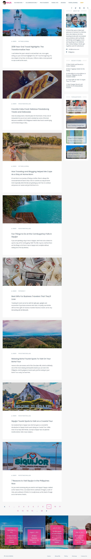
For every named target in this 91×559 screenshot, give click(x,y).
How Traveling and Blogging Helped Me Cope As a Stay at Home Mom (31, 173)
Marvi (13, 41)
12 (18, 511)
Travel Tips (54, 2)
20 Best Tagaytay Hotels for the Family (75, 69)
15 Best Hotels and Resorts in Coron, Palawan (74, 65)
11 (60, 507)
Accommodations (31, 2)
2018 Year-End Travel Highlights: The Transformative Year (27, 48)
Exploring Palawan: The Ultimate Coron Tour (74, 155)
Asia (29, 103)
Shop (81, 2)
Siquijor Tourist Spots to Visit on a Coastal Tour (32, 421)
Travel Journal (73, 2)
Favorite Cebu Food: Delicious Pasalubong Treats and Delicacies (30, 110)
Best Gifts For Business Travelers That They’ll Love (31, 297)
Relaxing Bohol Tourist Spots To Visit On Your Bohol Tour (31, 360)
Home (49, 556)
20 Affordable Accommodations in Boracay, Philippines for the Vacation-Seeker (76, 75)
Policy (66, 556)
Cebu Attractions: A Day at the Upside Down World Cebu (75, 109)
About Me (57, 556)
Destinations (18, 2)
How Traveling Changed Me (76, 125)
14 (27, 511)
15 (32, 511)
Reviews (63, 2)
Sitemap (74, 556)
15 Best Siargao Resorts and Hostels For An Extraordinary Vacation (74, 85)
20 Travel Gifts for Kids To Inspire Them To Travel (75, 80)
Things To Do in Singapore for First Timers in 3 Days (75, 139)
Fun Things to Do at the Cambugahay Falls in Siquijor (31, 235)
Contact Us (84, 556)
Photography (44, 2)
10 (55, 507)
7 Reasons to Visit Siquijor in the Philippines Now (30, 482)
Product (22, 291)
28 (42, 511)
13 (22, 511)
